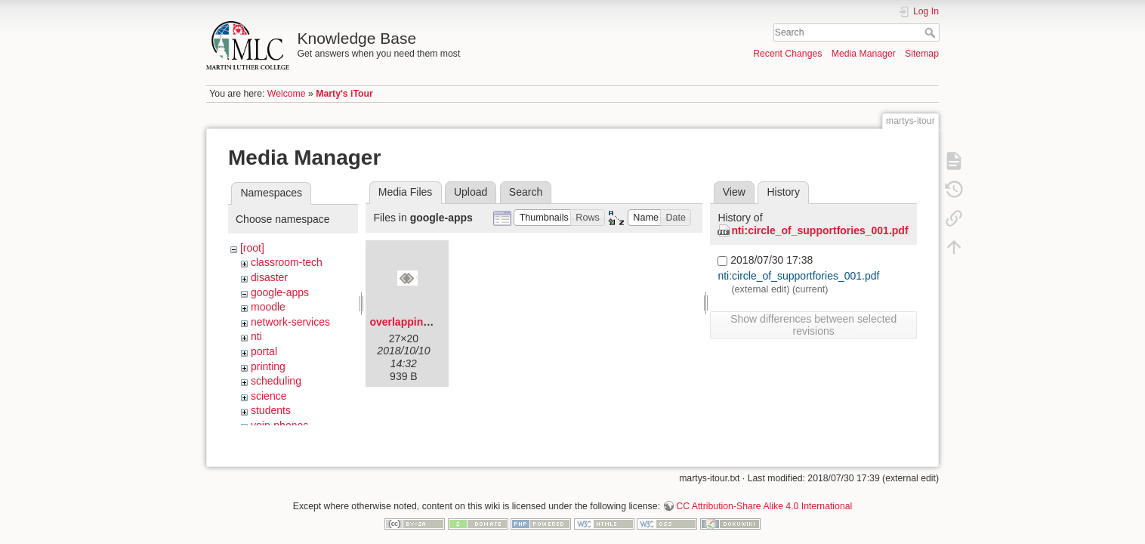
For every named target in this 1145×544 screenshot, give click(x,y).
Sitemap (922, 53)
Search (931, 32)
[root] (252, 248)
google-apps (280, 292)
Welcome (286, 93)
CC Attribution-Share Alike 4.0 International (764, 494)
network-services (290, 322)
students (271, 410)
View (734, 192)
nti (256, 336)
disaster (269, 277)
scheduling (276, 381)
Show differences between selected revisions (813, 325)
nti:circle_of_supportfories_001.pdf (819, 230)
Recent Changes (787, 53)
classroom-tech (287, 262)
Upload (470, 192)
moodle (268, 307)
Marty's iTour (344, 93)
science (268, 396)
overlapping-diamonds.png (437, 322)
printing (268, 366)
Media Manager (864, 53)
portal (264, 351)
